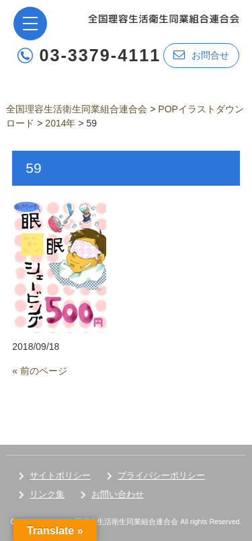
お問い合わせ (117, 494)
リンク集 (47, 494)
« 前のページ (39, 370)
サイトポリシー (60, 475)
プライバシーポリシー (161, 475)
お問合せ (201, 55)
